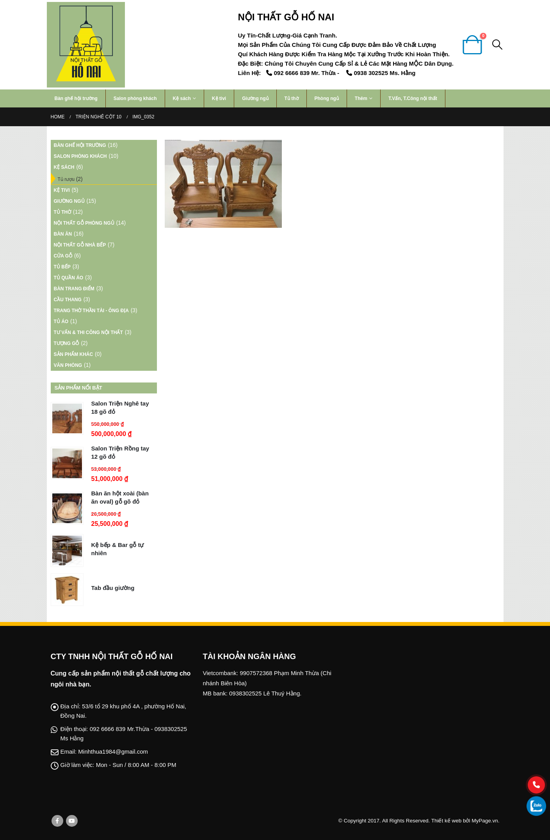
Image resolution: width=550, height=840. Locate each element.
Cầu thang (68, 299)
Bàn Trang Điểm (74, 288)
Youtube (72, 821)
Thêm (361, 98)
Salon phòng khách (135, 98)
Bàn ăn (63, 234)
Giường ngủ (255, 98)
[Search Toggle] (497, 44)
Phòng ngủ (327, 98)
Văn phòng (68, 365)
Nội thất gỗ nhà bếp (80, 245)
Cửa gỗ (63, 256)
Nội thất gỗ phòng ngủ (84, 223)
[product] (67, 418)
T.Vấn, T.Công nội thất (412, 98)
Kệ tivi (219, 98)
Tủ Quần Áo (69, 278)
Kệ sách (182, 98)
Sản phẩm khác (73, 354)
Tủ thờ (292, 98)
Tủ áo (61, 321)
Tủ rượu (66, 179)
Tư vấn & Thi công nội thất (88, 332)
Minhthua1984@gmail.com (113, 751)
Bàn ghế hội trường (76, 98)
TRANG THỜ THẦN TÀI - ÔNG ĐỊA (91, 310)
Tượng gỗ (66, 343)
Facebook (57, 821)
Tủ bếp (62, 267)
